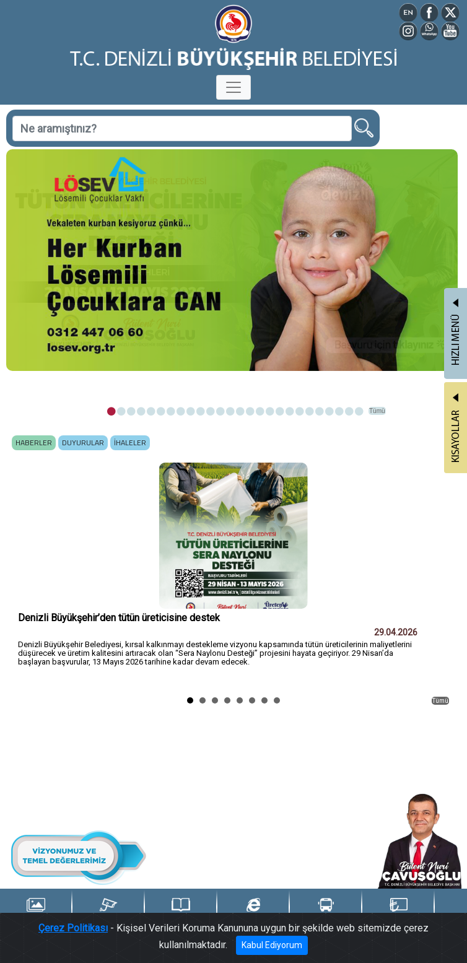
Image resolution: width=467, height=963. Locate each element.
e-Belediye (253, 911)
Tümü (377, 410)
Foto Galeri (35, 911)
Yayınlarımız (181, 911)
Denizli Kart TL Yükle (398, 912)
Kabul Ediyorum (272, 945)
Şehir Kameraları (108, 911)
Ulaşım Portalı (325, 911)
